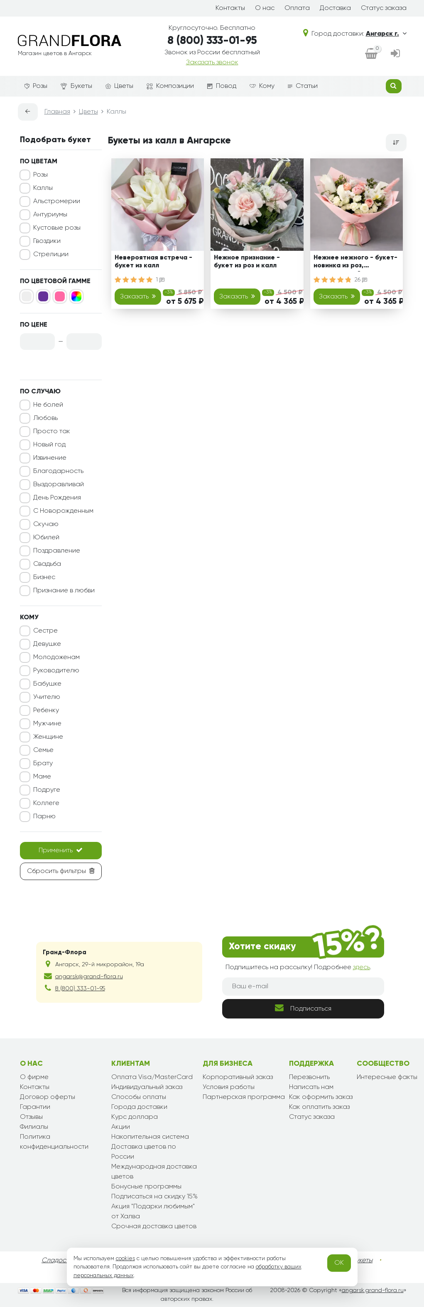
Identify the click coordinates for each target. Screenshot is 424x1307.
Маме (42, 777)
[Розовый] (59, 296)
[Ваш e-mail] (303, 986)
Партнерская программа (244, 1097)
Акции (120, 1127)
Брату (43, 763)
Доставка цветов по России (143, 1152)
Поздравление (56, 551)
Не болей (48, 405)
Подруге (46, 790)
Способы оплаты (138, 1097)
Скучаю (46, 524)
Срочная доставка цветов (153, 1226)
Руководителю (56, 670)
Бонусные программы (146, 1186)
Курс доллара (134, 1117)
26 (361, 280)
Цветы (119, 86)
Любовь (45, 418)
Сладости (57, 1260)
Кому (262, 86)
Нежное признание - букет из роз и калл (247, 262)
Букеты (76, 86)
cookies (125, 1258)
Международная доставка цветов (154, 1172)
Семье (43, 750)
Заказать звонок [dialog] (212, 62)
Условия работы (229, 1087)
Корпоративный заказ (238, 1077)
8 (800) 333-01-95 (212, 41)
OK (339, 1263)
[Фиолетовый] (43, 296)
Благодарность (58, 471)
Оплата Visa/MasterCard (152, 1077)
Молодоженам (56, 657)
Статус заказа (384, 8)
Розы (36, 86)
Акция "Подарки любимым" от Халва (153, 1211)
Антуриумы (50, 214)
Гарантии (35, 1107)
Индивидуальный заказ (146, 1087)
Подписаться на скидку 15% (154, 1196)
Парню (44, 816)
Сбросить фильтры (61, 871)
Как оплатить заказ (319, 1107)
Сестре (45, 631)
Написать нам (311, 1087)
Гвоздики (47, 241)
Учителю (46, 697)
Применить (61, 850)
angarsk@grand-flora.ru (89, 977)
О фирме (34, 1077)
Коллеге (46, 803)
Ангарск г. (386, 34)
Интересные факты (387, 1077)
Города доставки (139, 1107)
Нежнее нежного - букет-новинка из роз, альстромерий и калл (355, 263)
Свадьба (47, 564)
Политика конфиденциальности (54, 1142)
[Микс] (76, 296)
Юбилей (46, 537)
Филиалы (34, 1127)
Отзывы (31, 1117)
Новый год (49, 444)
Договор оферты (47, 1097)
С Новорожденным (63, 511)
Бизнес (44, 577)
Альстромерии (56, 201)
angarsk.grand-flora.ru (373, 1290)
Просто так (51, 431)
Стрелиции (51, 254)
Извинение (49, 458)
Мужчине (47, 723)
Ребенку (46, 710)
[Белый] (26, 296)
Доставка (335, 8)
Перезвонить (309, 1077)
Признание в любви (64, 590)
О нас (264, 8)
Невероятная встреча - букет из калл (153, 262)
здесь (361, 967)
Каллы (43, 188)
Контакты (230, 8)
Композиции (170, 86)
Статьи (303, 86)
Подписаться (303, 1008)
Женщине (48, 737)
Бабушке (47, 684)
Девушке (47, 644)
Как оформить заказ (321, 1097)
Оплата (297, 8)
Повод (221, 86)
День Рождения (57, 498)
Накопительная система (150, 1137)
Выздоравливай (58, 484)
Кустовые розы (57, 228)
